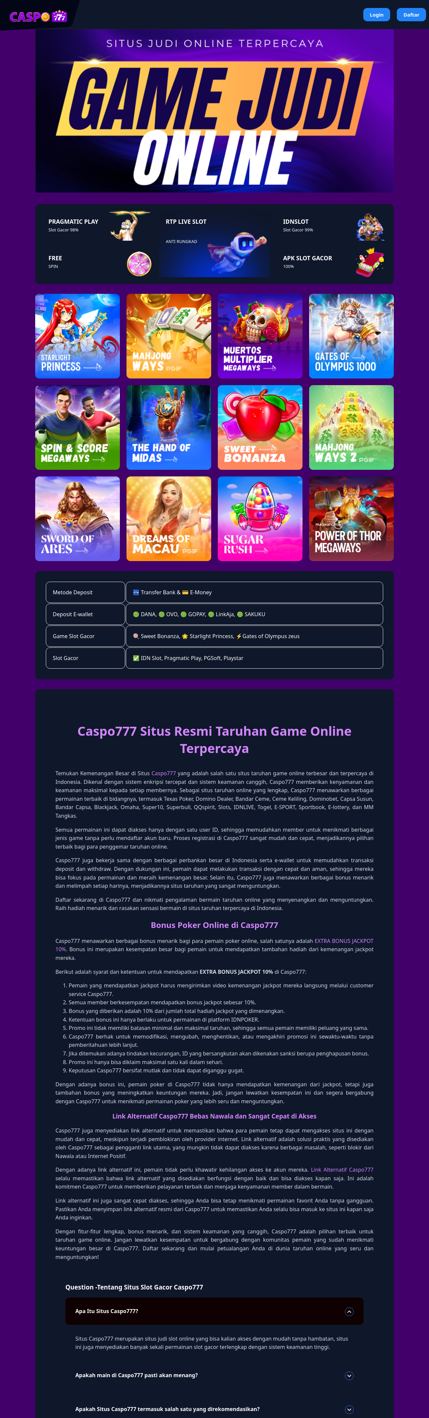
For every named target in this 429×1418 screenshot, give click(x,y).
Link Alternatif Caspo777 (342, 1169)
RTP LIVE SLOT (186, 221)
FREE (55, 258)
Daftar (411, 14)
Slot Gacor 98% (63, 230)
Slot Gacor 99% (298, 230)
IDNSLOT (296, 221)
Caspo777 (163, 773)
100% (288, 266)
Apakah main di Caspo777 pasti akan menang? (214, 1376)
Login (377, 14)
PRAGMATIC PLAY (73, 221)
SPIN (53, 266)
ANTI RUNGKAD (181, 241)
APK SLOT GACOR (307, 258)
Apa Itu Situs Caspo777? (214, 1311)
